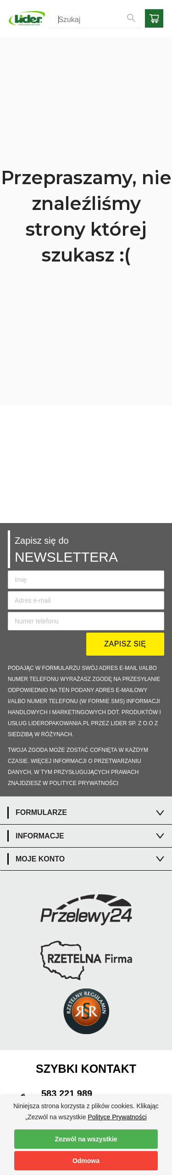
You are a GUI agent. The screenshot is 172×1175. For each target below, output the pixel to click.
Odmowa (86, 1160)
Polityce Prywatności (117, 1117)
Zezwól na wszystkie (86, 1139)
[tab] (86, 812)
